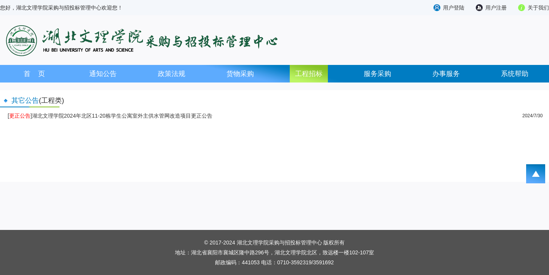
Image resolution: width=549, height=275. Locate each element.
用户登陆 (453, 8)
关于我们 (538, 8)
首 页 (34, 74)
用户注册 (496, 8)
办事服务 (446, 74)
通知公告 (103, 74)
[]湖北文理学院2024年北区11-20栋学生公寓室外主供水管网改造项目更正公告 (110, 116)
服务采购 (377, 74)
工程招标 (309, 74)
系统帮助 (514, 74)
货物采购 (240, 74)
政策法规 (171, 74)
